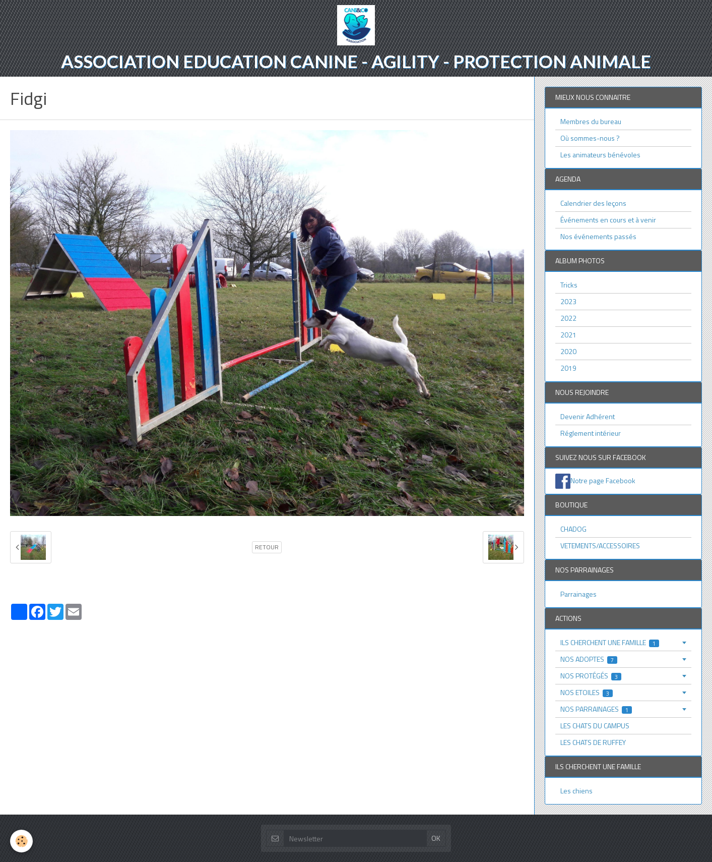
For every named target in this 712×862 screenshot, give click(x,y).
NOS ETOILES (586, 692)
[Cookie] (21, 841)
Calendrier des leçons (593, 203)
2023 (568, 301)
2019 (568, 368)
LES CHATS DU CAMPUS (594, 725)
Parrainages (578, 594)
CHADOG (573, 529)
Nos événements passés (598, 236)
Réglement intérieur (590, 433)
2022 (568, 318)
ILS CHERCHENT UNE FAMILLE (610, 642)
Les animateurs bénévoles (600, 154)
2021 (568, 334)
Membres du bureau (590, 121)
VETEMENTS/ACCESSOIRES (600, 545)
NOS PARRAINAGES (596, 709)
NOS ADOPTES (589, 659)
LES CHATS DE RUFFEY (593, 742)
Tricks (568, 284)
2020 (568, 351)
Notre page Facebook (602, 480)
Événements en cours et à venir (608, 219)
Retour (267, 547)
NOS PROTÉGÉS (591, 675)
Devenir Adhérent (587, 416)
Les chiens (576, 790)
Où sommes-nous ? (590, 138)
